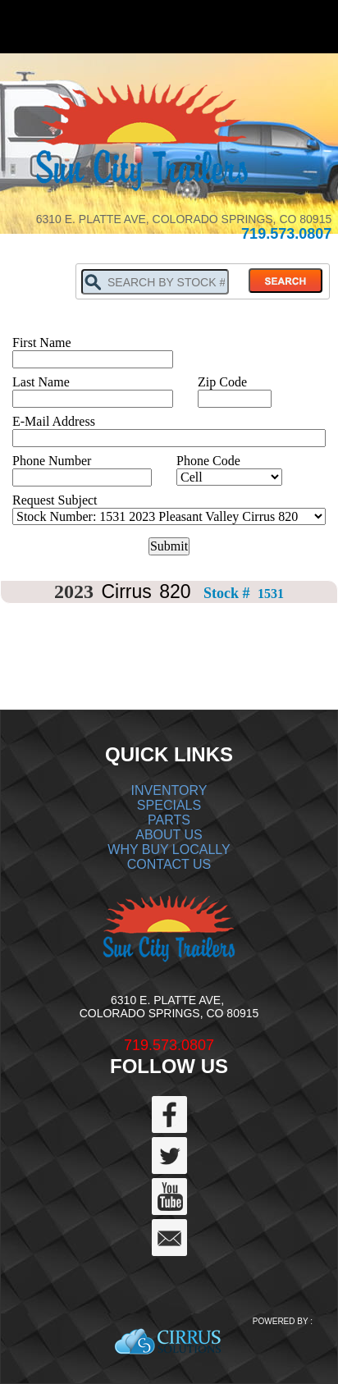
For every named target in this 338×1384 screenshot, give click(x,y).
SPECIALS (169, 805)
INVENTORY (169, 790)
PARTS (169, 820)
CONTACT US (169, 864)
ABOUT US (169, 835)
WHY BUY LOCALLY (168, 849)
